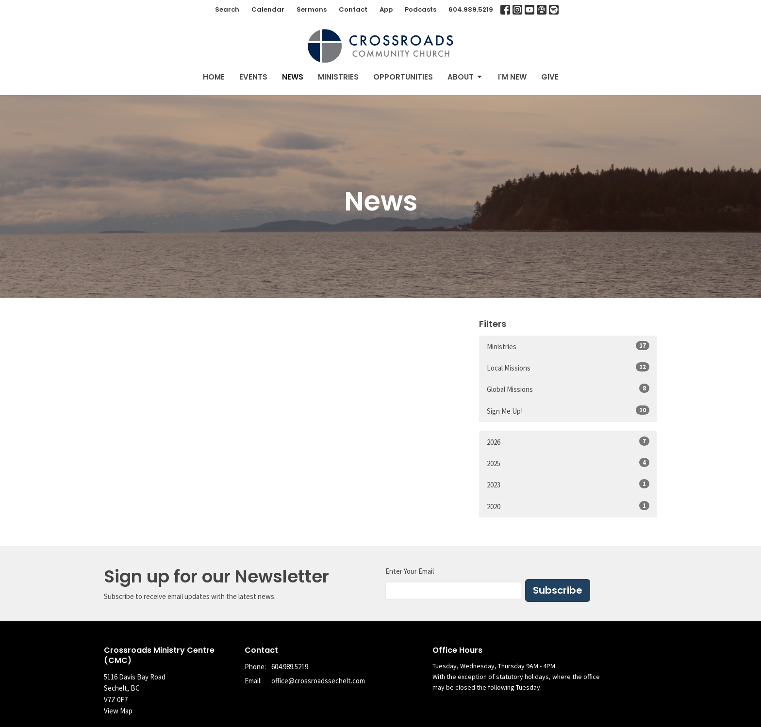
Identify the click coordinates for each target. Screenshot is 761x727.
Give (550, 77)
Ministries (338, 77)
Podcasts (420, 9)
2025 (568, 463)
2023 (568, 484)
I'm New (512, 77)
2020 (568, 506)
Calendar (267, 9)
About (465, 77)
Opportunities (403, 77)
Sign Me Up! (568, 410)
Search (227, 9)
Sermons (312, 9)
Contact (353, 9)
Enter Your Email (409, 571)
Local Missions (568, 367)
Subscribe (557, 590)
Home (214, 77)
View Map (118, 710)
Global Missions (568, 389)
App (386, 9)
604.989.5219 (470, 9)
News (292, 77)
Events (253, 77)
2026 (568, 441)
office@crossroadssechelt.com (318, 680)
